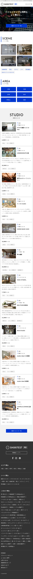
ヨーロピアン (24, 520)
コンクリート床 (21, 517)
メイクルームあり (12, 536)
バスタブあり (17, 533)
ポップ (19, 504)
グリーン (26, 523)
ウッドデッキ (15, 520)
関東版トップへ (16, 452)
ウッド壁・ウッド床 (16, 525)
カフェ (16, 69)
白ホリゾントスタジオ (8, 72)
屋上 (10, 69)
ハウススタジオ (14, 479)
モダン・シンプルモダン (7, 502)
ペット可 (3, 536)
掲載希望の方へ (6, 562)
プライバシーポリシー (7, 555)
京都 (24, 89)
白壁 (14, 544)
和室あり (8, 538)
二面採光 (11, 507)
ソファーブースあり (6, 533)
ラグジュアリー (12, 523)
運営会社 (4, 567)
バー (22, 69)
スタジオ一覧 (28, 4)
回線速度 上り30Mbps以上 (8, 497)
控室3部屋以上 (21, 515)
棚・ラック (24, 510)
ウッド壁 (17, 502)
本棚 (29, 541)
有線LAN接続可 (21, 497)
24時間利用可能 (5, 525)
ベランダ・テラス (5, 512)
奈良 (24, 94)
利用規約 (3, 553)
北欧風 (14, 504)
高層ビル (21, 499)
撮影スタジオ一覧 (16, 25)
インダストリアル (5, 504)
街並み (15, 499)
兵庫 (8, 94)
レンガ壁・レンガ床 (24, 536)
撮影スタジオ (4, 479)
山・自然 (13, 517)
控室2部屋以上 (5, 517)
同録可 (2, 538)
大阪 (8, 89)
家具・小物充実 (26, 538)
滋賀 (24, 100)
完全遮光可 (4, 507)
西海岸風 (3, 523)
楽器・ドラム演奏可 (6, 544)
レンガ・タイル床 (5, 520)
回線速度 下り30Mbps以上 (16, 494)
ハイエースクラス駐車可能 (8, 515)
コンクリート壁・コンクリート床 (9, 530)
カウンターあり (16, 528)
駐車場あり (12, 546)
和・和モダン (4, 494)
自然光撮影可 (20, 544)
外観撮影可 (15, 512)
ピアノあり (16, 510)
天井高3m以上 (17, 538)
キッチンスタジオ (24, 479)
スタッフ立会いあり (6, 510)
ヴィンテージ (25, 502)
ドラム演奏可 (18, 507)
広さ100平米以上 (5, 541)
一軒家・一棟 (4, 481)
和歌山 (8, 100)
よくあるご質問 (5, 558)
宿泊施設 (28, 69)
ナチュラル (26, 504)
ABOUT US (5, 565)
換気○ (24, 541)
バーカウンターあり (6, 499)
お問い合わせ (4, 560)
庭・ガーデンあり (16, 541)
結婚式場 (4, 69)
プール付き (25, 533)
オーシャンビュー (5, 528)
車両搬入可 (4, 546)
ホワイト (20, 523)
